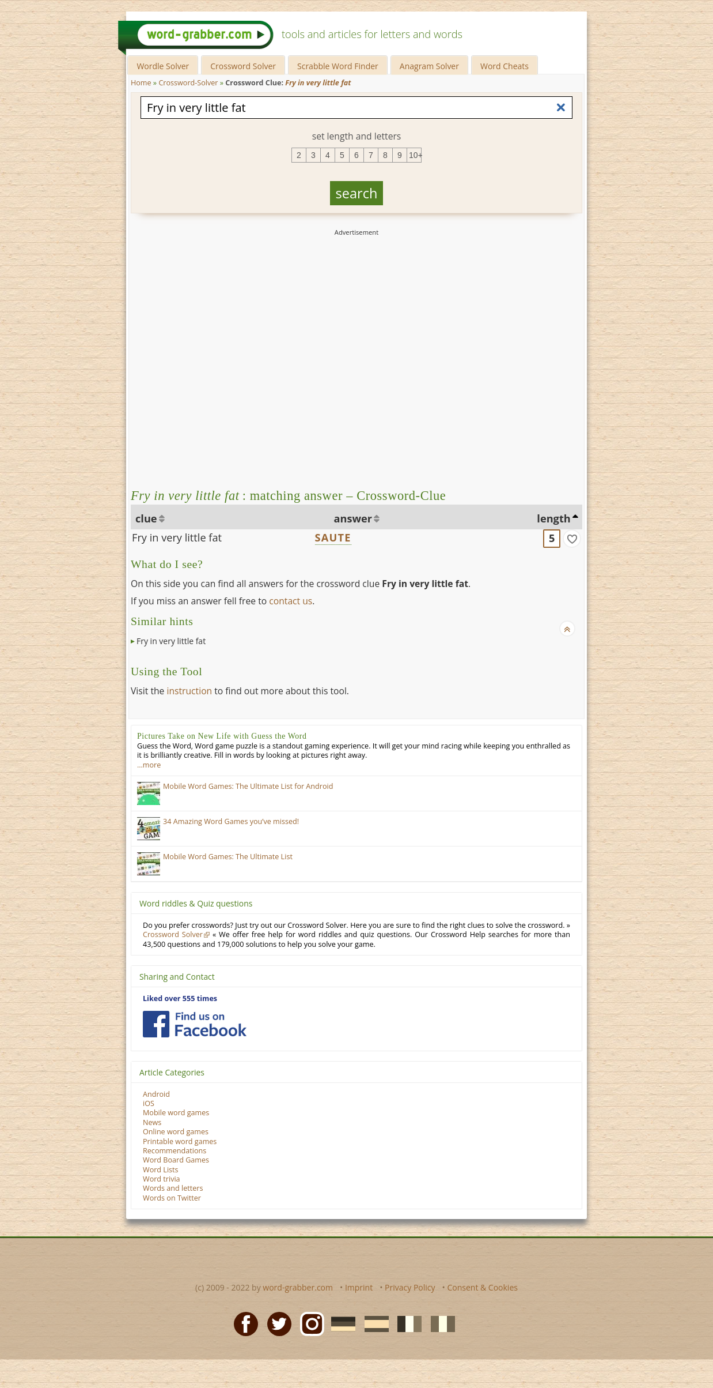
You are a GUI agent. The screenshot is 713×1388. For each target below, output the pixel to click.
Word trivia (161, 1179)
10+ (415, 155)
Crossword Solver (243, 66)
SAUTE (333, 537)
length (553, 518)
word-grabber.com (298, 1287)
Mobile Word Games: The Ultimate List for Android (248, 786)
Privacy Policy (410, 1287)
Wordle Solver (162, 66)
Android (156, 1094)
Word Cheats (504, 66)
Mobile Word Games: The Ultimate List (228, 857)
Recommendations (174, 1151)
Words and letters (173, 1188)
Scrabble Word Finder (337, 66)
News (152, 1122)
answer (353, 518)
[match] (572, 538)
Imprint (359, 1287)
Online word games (175, 1132)
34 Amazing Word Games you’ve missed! (231, 821)
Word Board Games (176, 1160)
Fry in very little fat (177, 537)
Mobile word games (176, 1113)
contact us (290, 601)
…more (149, 765)
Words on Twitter (172, 1198)
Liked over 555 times (180, 998)
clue (146, 518)
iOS (148, 1103)
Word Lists (161, 1170)
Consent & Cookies (482, 1287)
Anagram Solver (429, 66)
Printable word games (180, 1141)
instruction (189, 690)
